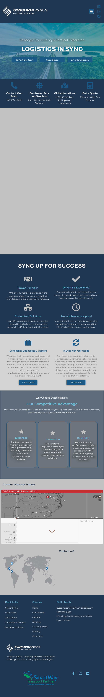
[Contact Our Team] (14, 85)
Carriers (36, 617)
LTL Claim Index (39, 627)
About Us (36, 622)
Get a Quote (90, 93)
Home (35, 608)
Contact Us (37, 636)
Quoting (36, 631)
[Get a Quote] (90, 85)
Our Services (38, 612)
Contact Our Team (14, 95)
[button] (91, 11)
